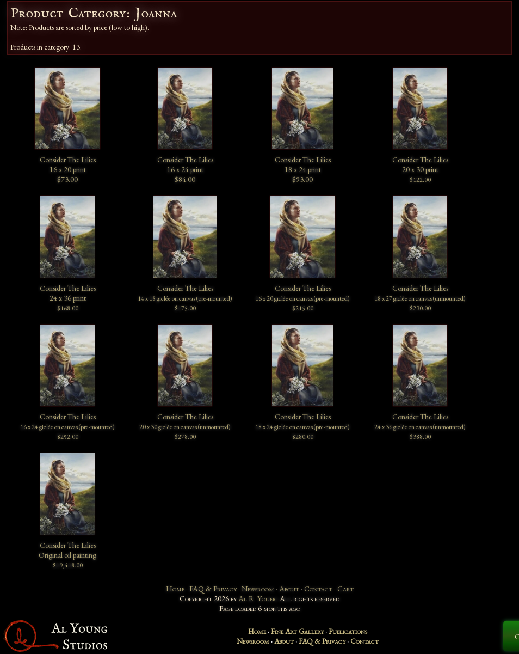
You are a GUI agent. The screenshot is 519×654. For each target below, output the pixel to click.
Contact (318, 589)
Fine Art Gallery (297, 631)
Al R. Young (258, 598)
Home (175, 589)
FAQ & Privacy (213, 589)
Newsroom (258, 589)
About (289, 589)
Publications (348, 631)
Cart (345, 589)
